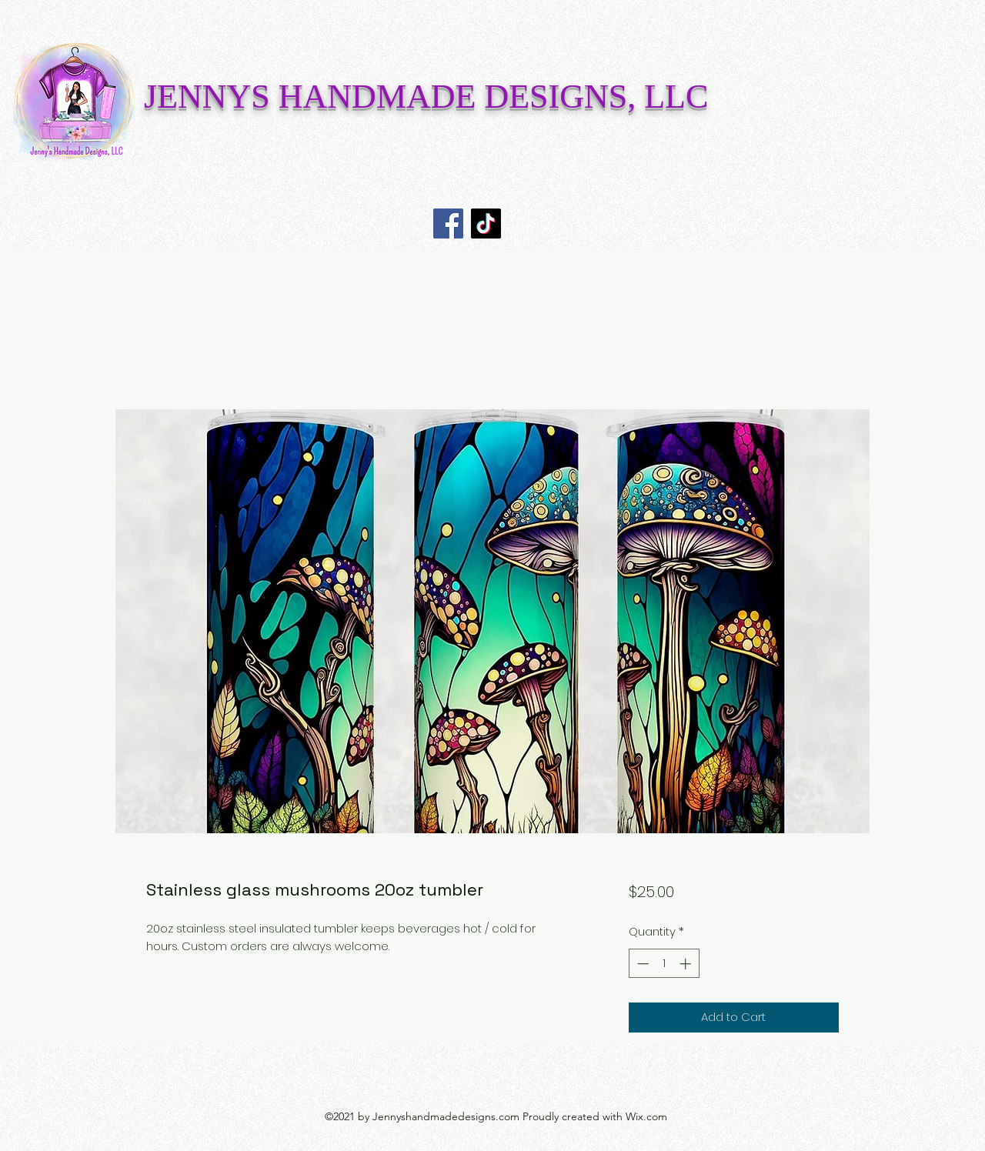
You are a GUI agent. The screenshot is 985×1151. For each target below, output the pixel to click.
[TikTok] (486, 224)
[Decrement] (641, 963)
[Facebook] (448, 224)
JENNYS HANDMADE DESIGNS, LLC (426, 96)
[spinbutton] (663, 963)
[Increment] (686, 963)
